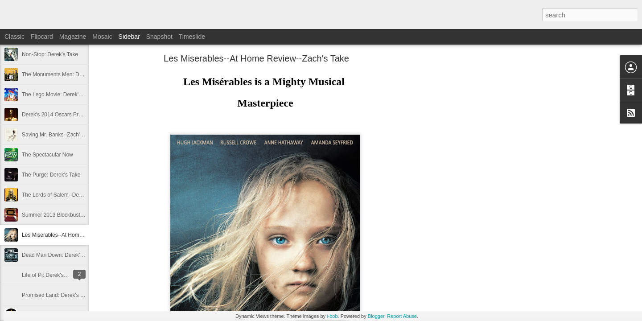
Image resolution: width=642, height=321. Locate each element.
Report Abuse (402, 316)
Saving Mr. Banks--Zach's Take (58, 135)
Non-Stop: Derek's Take (50, 54)
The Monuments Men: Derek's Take (64, 74)
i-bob (332, 316)
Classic (14, 36)
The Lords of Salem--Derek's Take (62, 195)
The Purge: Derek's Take (51, 175)
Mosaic (102, 36)
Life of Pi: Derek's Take (49, 275)
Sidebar (129, 36)
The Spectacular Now (47, 155)
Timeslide (192, 36)
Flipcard (42, 36)
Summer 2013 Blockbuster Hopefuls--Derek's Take (82, 215)
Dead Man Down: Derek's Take (58, 255)
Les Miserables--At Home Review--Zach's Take (77, 235)
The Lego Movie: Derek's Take (58, 94)
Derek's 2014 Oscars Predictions (60, 114)
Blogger (376, 316)
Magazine (72, 36)
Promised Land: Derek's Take (56, 295)
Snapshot (159, 36)
